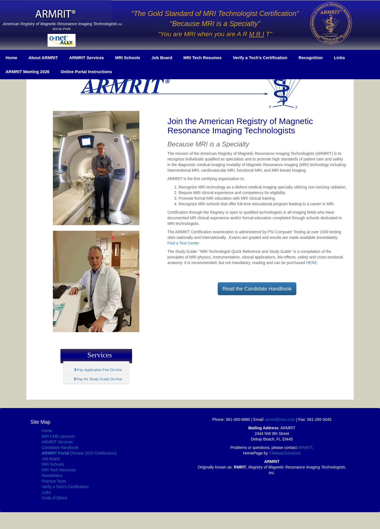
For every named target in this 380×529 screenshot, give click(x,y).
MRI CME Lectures (58, 436)
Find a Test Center (183, 243)
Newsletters (52, 475)
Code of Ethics (54, 498)
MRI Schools (127, 57)
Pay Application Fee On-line (97, 370)
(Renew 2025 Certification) (79, 453)
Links (339, 57)
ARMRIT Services (86, 57)
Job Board (161, 57)
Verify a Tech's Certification (260, 57)
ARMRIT (305, 447)
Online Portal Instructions (86, 71)
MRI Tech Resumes (202, 57)
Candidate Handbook (60, 447)
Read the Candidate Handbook (257, 289)
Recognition (311, 57)
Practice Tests (54, 481)
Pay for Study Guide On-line (97, 379)
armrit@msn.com (280, 419)
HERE (311, 262)
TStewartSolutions (285, 453)
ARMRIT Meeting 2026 (28, 71)
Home (11, 57)
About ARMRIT (43, 57)
